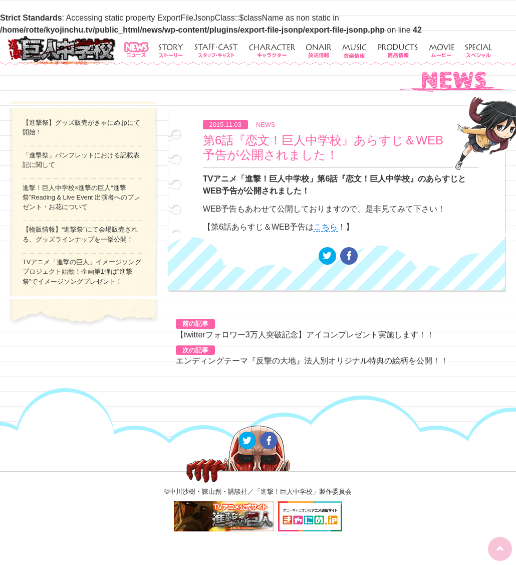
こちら (326, 227)
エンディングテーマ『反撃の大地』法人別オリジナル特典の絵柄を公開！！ (312, 360)
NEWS (265, 124)
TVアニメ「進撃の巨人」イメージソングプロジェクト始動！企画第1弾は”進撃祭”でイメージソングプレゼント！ (82, 271)
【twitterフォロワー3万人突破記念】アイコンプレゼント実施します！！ (305, 334)
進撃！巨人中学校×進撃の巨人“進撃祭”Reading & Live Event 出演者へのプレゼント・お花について (81, 197)
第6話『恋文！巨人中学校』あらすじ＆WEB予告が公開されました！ (323, 147)
